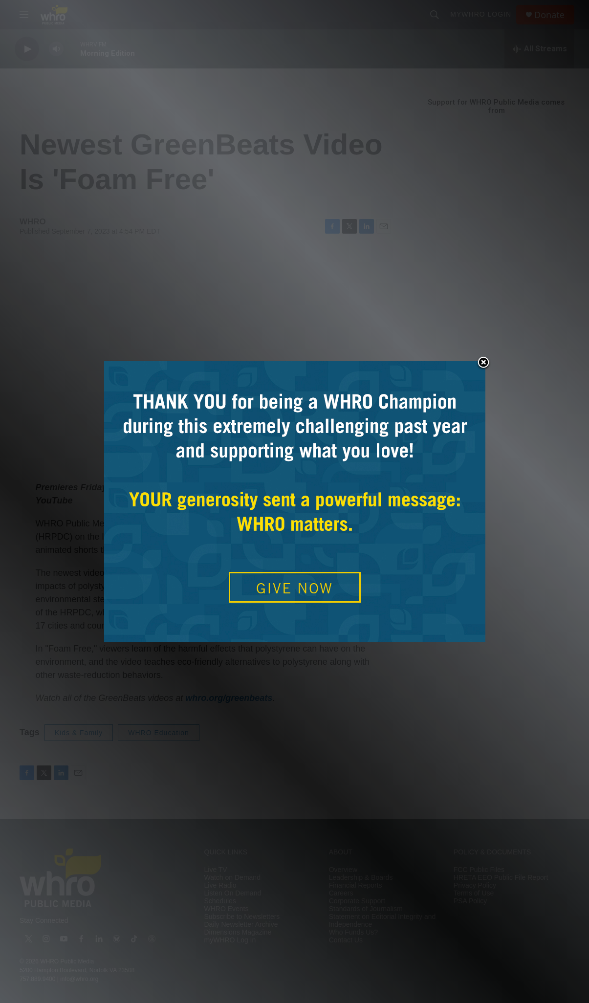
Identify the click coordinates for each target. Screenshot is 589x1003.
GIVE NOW (294, 588)
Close (483, 363)
